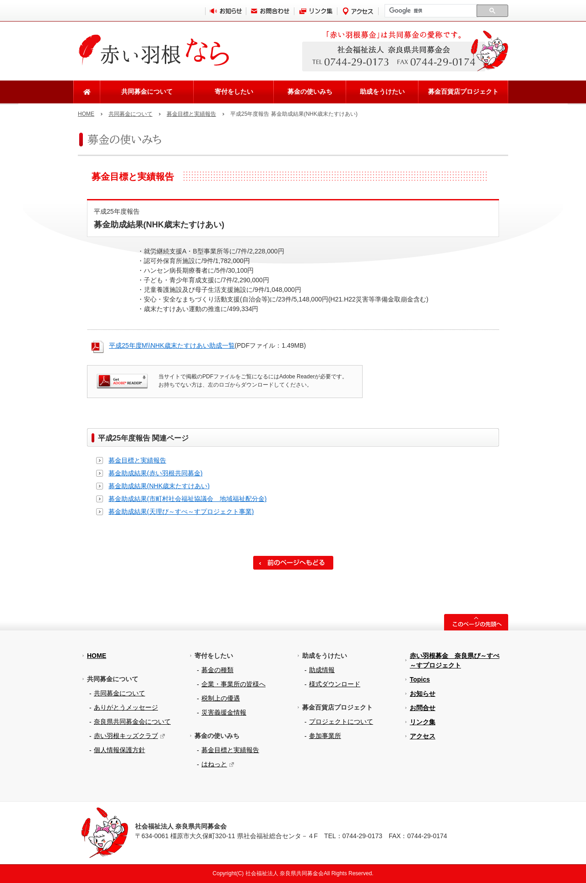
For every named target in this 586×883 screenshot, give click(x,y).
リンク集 (422, 722)
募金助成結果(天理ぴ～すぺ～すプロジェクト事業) (181, 511)
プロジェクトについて (341, 721)
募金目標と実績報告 (191, 114)
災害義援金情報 (223, 712)
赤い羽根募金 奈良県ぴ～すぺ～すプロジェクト (454, 660)
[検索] (430, 11)
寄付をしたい (234, 91)
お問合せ (422, 707)
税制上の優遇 (220, 698)
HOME (86, 114)
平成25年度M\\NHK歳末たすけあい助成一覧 (172, 345)
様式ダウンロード (334, 684)
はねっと (214, 764)
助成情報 (322, 669)
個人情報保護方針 (119, 750)
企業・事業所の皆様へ (233, 684)
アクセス (422, 736)
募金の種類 (217, 669)
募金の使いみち (310, 91)
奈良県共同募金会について (132, 721)
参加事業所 (325, 735)
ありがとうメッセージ (126, 707)
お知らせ (422, 693)
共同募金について (147, 91)
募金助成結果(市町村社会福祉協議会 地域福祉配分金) (187, 498)
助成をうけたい (382, 91)
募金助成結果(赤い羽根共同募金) (155, 473)
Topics (420, 679)
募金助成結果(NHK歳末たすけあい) (159, 486)
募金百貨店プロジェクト (463, 91)
